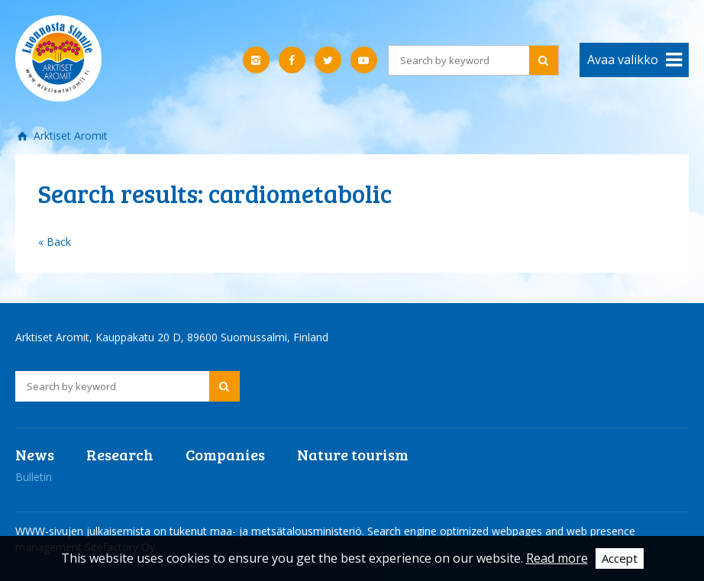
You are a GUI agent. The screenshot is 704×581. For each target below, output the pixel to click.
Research (119, 454)
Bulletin (33, 477)
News (34, 454)
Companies (225, 454)
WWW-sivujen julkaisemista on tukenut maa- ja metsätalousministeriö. (191, 531)
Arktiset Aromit (69, 135)
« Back (54, 241)
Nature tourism (353, 454)
